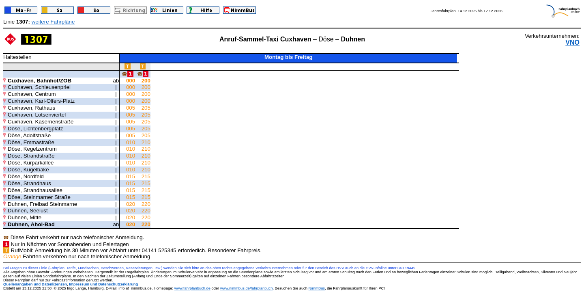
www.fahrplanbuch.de (192, 288)
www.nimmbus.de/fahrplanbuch (246, 288)
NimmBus (317, 288)
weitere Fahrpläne (53, 22)
